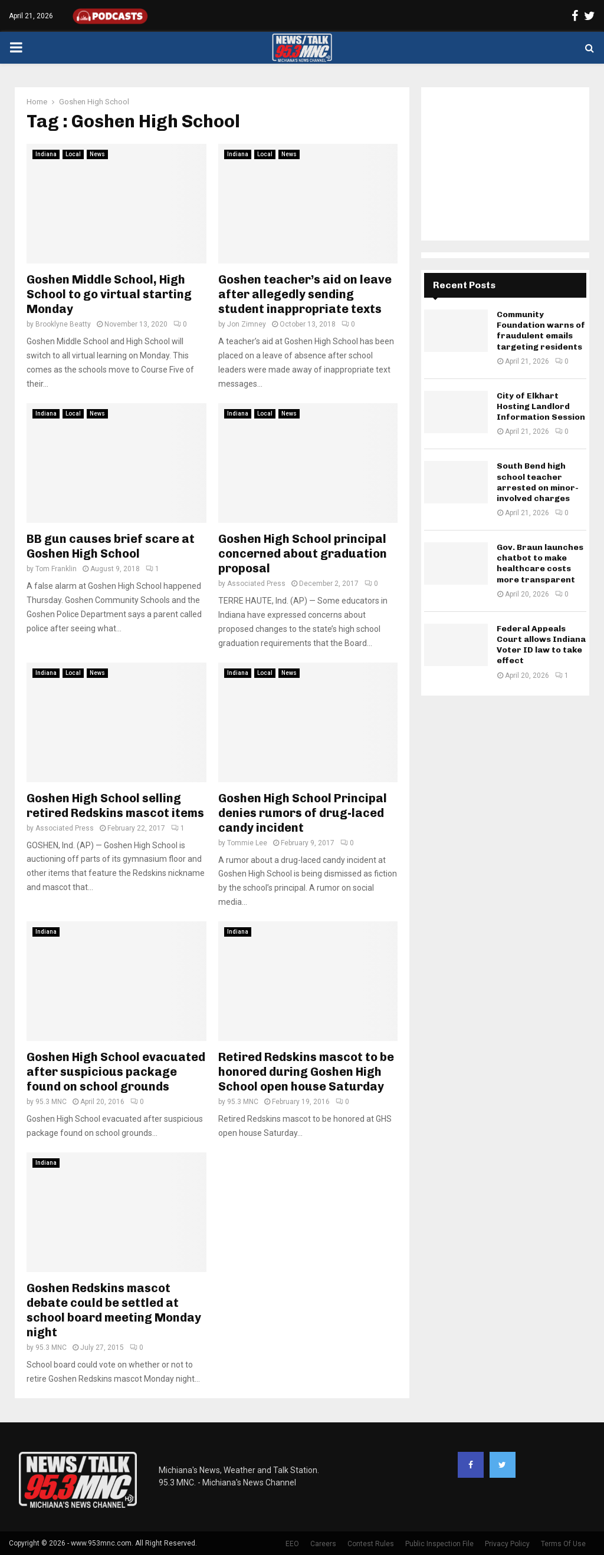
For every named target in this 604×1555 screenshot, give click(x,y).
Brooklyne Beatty (63, 324)
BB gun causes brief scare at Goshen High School (111, 546)
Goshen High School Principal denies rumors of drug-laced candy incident (302, 813)
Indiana (46, 154)
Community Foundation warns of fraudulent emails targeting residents (541, 330)
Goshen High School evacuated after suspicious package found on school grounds (116, 1071)
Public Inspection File (439, 1544)
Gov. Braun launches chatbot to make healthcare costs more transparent (540, 563)
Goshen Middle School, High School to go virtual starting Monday (109, 294)
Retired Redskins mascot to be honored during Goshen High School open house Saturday (306, 1071)
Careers (323, 1544)
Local (73, 154)
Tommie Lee (247, 843)
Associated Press (256, 583)
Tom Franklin (56, 569)
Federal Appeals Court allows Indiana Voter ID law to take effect (541, 645)
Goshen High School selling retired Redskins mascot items (115, 805)
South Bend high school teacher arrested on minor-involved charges (538, 482)
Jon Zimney (246, 324)
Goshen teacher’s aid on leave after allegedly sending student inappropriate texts (305, 294)
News (97, 154)
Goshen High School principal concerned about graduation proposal (302, 553)
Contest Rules (370, 1544)
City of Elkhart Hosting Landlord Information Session (541, 406)
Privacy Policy (507, 1544)
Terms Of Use (563, 1544)
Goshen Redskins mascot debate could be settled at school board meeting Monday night (114, 1310)
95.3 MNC (51, 1102)
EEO (292, 1544)
